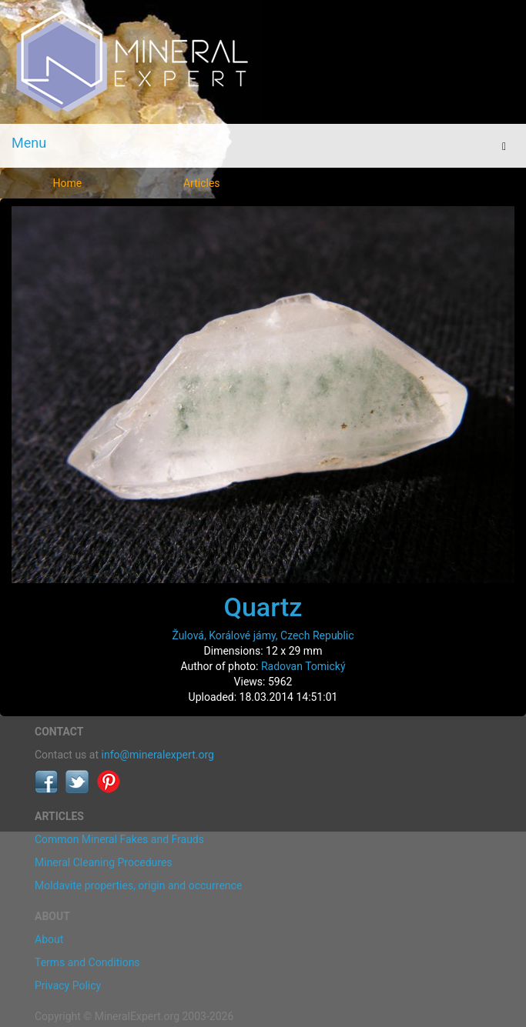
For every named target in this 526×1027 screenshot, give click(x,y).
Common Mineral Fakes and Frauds (119, 839)
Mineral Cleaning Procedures (104, 862)
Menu (29, 143)
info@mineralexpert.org (158, 755)
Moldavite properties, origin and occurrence (138, 885)
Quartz (263, 607)
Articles (201, 183)
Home (67, 183)
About (49, 939)
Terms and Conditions (87, 962)
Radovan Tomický (303, 666)
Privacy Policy (68, 985)
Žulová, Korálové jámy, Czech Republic (262, 635)
